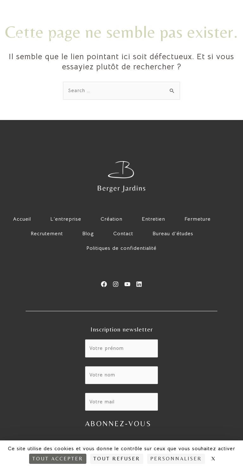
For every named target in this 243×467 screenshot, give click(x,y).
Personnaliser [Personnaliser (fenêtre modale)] (176, 459)
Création (111, 219)
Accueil (22, 219)
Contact (123, 234)
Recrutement (47, 234)
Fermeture (197, 219)
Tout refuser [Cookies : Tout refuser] (116, 459)
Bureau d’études (173, 234)
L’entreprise (65, 219)
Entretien (153, 219)
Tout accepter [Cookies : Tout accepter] (57, 459)
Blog (88, 234)
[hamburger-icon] (226, 25)
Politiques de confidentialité (121, 248)
